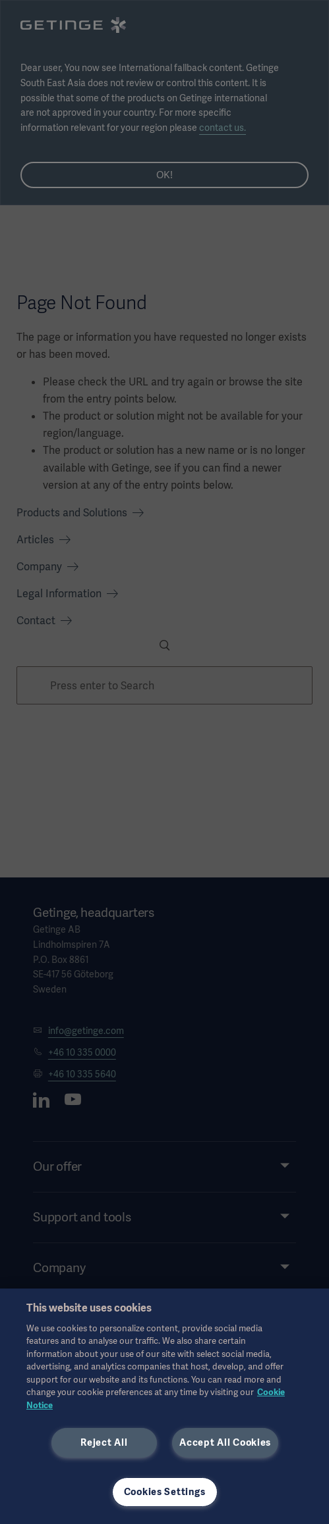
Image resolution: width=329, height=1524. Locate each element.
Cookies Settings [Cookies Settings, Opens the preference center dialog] (165, 1492)
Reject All (103, 1442)
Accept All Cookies (225, 1442)
